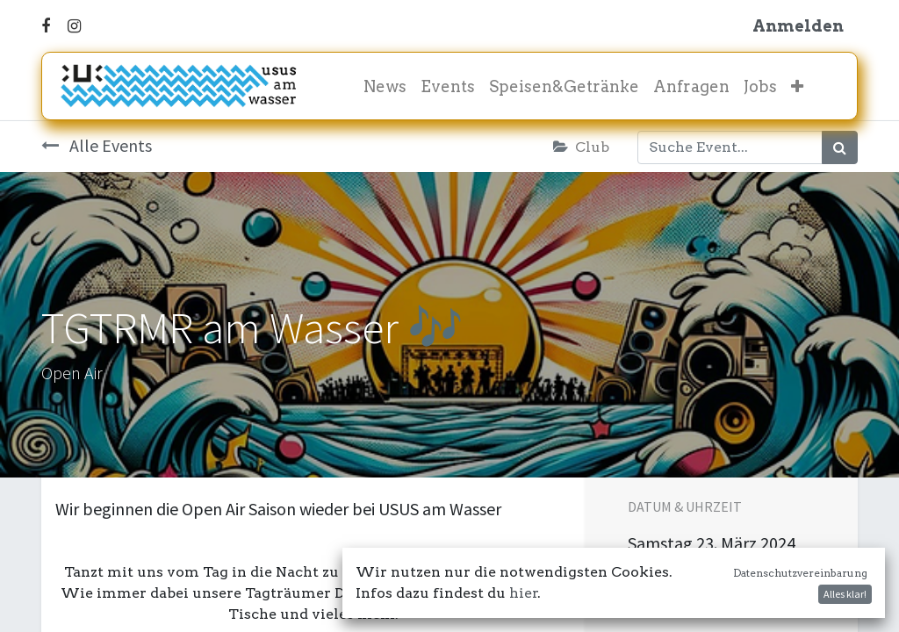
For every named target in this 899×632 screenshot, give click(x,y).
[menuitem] (385, 86)
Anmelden (798, 26)
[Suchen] (840, 147)
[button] (797, 86)
